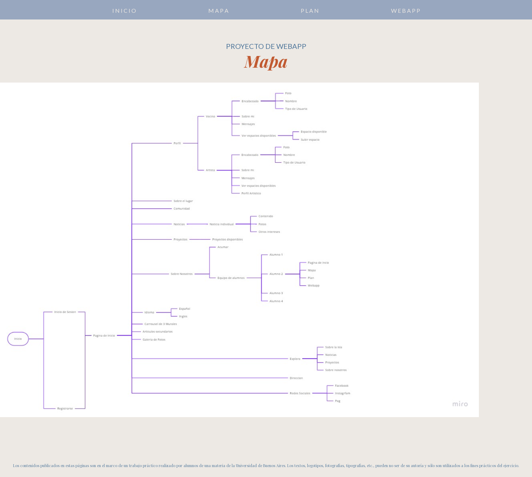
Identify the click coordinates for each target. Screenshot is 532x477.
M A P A (218, 10)
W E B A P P (405, 10)
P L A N (310, 10)
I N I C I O (124, 10)
